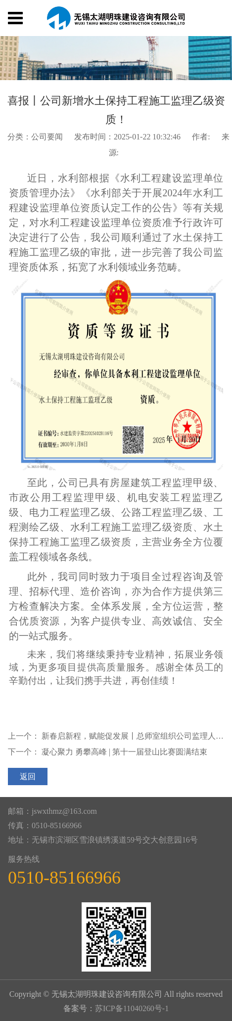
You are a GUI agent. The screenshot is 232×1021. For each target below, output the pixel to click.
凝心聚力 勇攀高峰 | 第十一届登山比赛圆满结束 (124, 752)
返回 (28, 776)
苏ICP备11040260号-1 (132, 1008)
